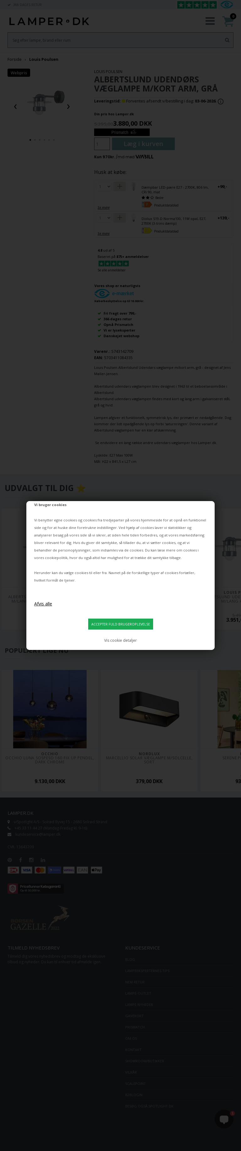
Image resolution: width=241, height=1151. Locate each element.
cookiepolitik (56, 557)
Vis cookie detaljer (120, 640)
